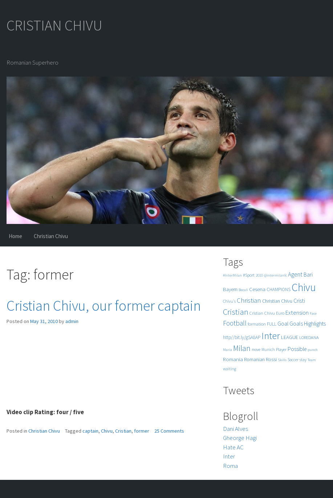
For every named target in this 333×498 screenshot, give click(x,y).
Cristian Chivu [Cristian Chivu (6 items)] (262, 313)
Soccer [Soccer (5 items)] (293, 359)
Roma (230, 466)
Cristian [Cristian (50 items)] (235, 311)
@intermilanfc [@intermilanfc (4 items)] (275, 275)
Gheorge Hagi (240, 438)
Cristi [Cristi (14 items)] (299, 300)
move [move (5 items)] (256, 349)
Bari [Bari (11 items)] (308, 274)
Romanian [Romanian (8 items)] (254, 359)
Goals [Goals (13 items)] (296, 323)
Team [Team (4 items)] (312, 360)
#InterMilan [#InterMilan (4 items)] (232, 275)
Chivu (107, 431)
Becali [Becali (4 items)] (243, 289)
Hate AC (233, 447)
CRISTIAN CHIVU (54, 25)
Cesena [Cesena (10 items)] (257, 289)
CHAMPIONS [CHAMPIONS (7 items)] (279, 289)
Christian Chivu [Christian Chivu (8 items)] (277, 301)
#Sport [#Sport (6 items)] (249, 275)
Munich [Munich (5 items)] (268, 349)
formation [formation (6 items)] (257, 324)
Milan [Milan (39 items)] (242, 348)
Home (15, 236)
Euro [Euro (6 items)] (280, 313)
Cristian (123, 431)
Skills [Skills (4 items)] (282, 360)
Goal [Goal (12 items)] (282, 323)
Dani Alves (235, 429)
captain (90, 431)
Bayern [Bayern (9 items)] (230, 289)
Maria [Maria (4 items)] (227, 349)
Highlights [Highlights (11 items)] (315, 323)
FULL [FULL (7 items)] (271, 324)
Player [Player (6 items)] (281, 349)
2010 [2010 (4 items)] (259, 275)
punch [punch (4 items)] (313, 349)
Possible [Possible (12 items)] (297, 349)
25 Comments (169, 431)
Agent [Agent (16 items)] (295, 274)
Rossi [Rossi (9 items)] (271, 359)
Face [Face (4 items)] (313, 313)
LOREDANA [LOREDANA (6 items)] (309, 337)
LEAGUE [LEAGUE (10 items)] (289, 337)
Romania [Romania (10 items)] (233, 359)
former (141, 431)
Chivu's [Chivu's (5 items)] (229, 301)
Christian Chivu (51, 236)
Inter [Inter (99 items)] (270, 336)
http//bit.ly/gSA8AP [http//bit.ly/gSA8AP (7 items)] (241, 337)
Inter (229, 456)
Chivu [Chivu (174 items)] (304, 287)
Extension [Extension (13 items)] (297, 312)
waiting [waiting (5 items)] (229, 368)
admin (71, 321)
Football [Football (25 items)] (235, 323)
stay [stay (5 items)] (303, 359)
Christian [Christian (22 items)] (249, 300)
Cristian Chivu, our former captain (104, 306)
